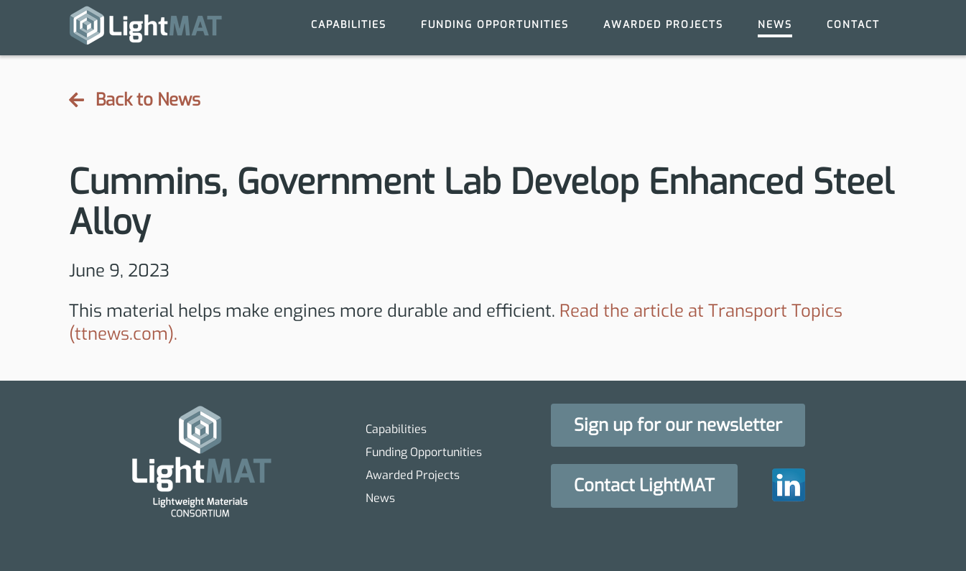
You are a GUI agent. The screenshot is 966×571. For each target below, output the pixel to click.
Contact (853, 25)
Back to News (134, 100)
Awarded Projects (663, 25)
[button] (678, 425)
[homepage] (146, 28)
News (775, 25)
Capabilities (348, 25)
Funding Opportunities (495, 25)
